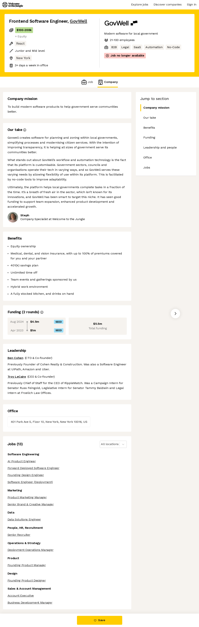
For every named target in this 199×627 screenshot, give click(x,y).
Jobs (146, 167)
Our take (149, 117)
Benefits (149, 127)
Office (147, 157)
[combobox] (101, 444)
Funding (149, 137)
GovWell (78, 21)
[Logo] (12, 4)
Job (87, 82)
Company (108, 82)
